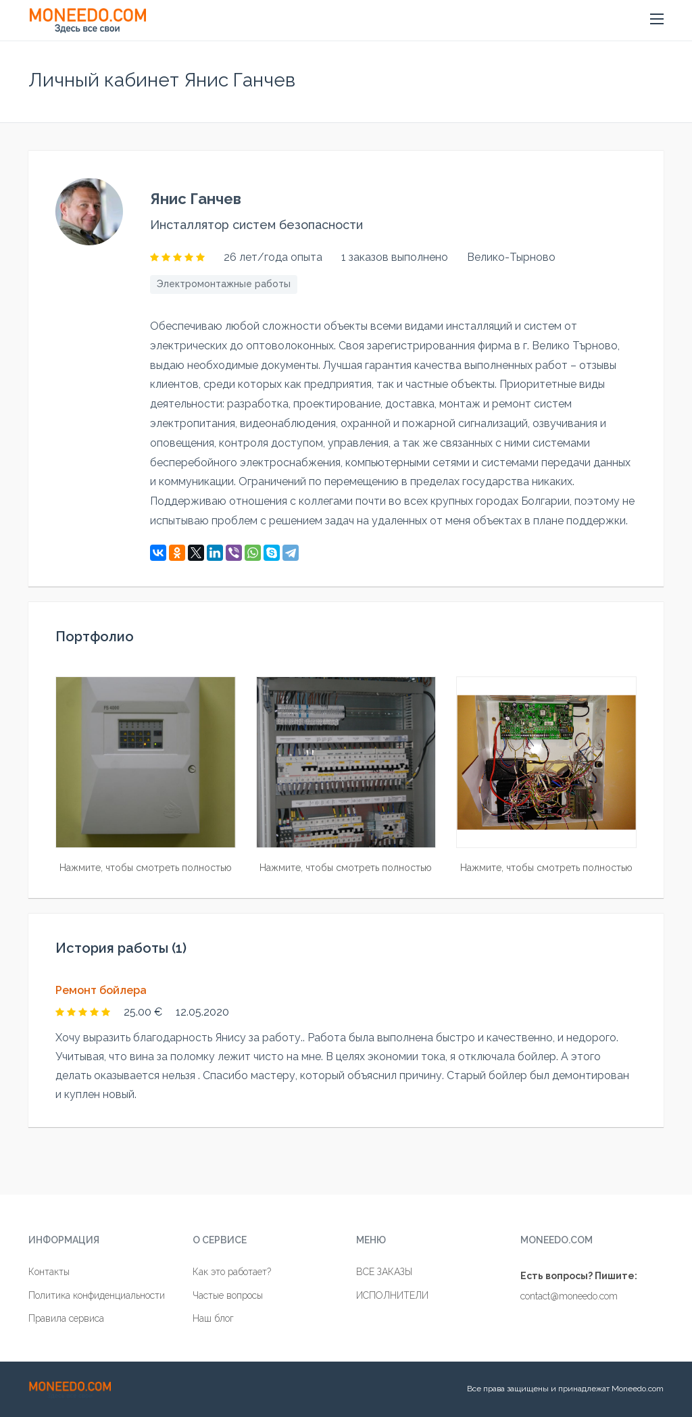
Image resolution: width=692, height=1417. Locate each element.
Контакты (49, 1271)
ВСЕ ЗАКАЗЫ (384, 1271)
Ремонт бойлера (101, 990)
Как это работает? (232, 1271)
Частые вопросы (228, 1295)
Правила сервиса (66, 1318)
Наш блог (213, 1318)
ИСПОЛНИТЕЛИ (392, 1295)
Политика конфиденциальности (96, 1295)
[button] (657, 19)
